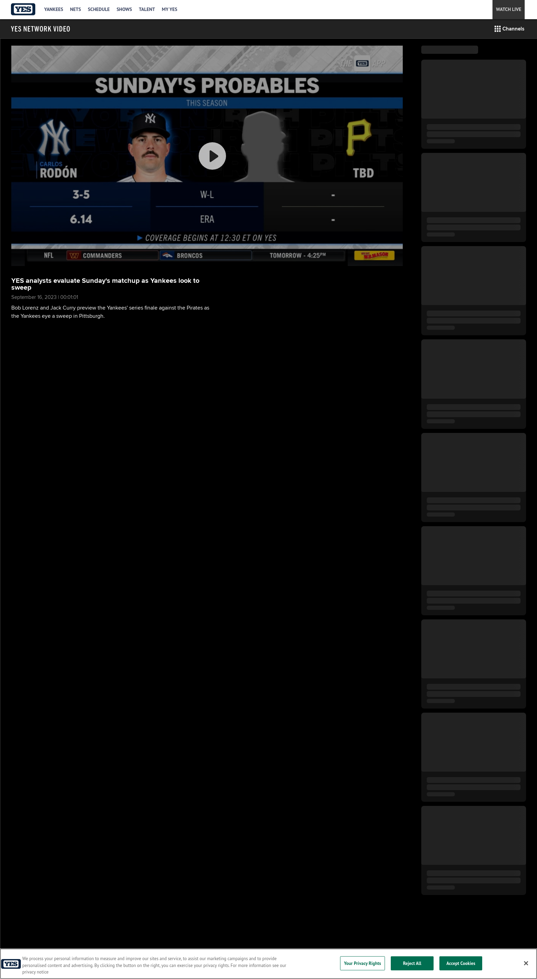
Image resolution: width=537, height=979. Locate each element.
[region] (268, 963)
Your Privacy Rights (362, 963)
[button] (509, 29)
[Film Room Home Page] (40, 28)
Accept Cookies (461, 963)
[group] (207, 156)
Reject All (412, 963)
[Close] (526, 963)
